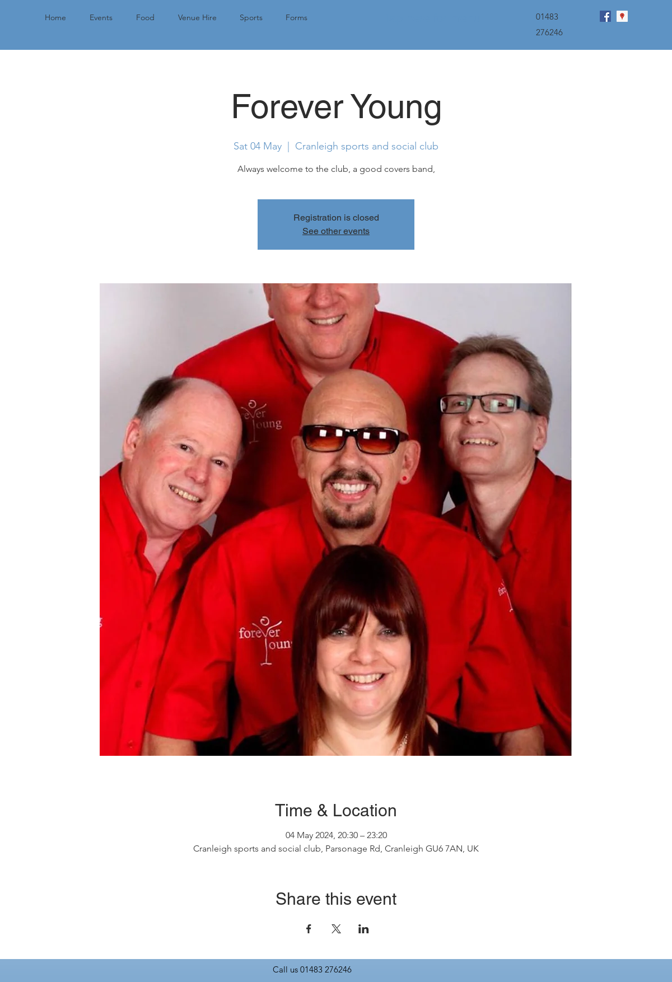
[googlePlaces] (622, 16)
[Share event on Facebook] (309, 928)
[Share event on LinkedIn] (363, 928)
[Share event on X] (336, 928)
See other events (336, 231)
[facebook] (605, 16)
